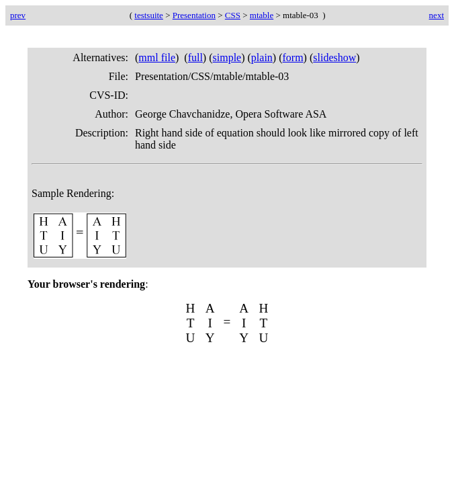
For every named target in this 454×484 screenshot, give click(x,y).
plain (262, 57)
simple (227, 57)
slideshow (334, 57)
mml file (156, 57)
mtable (261, 15)
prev (18, 15)
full (195, 57)
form (293, 57)
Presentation (194, 15)
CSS (232, 15)
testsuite (148, 15)
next (436, 15)
